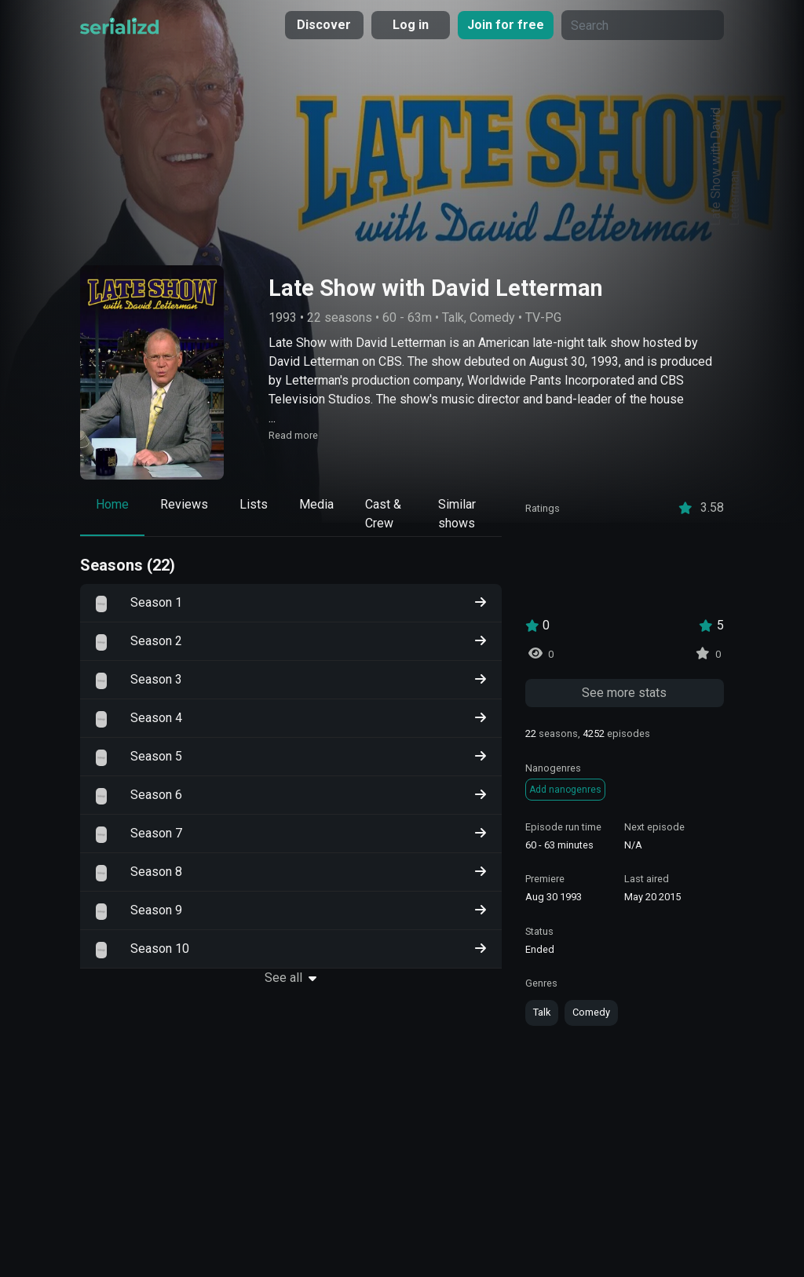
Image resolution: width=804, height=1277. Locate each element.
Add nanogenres (565, 789)
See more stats (624, 692)
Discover (324, 24)
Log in (411, 24)
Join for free (505, 24)
